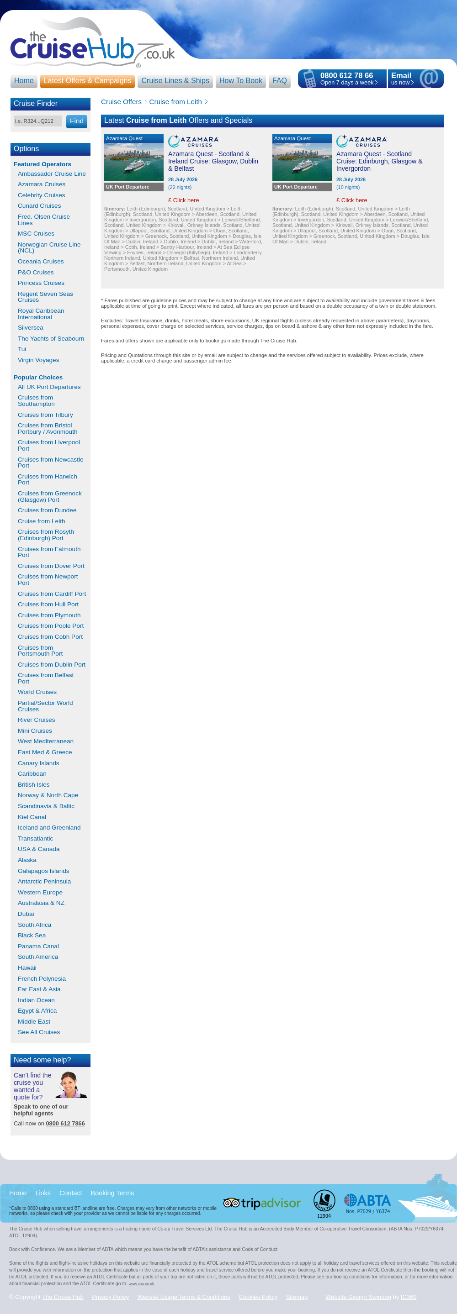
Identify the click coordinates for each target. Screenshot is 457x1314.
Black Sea (32, 935)
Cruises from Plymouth (49, 615)
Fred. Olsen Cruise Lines (44, 220)
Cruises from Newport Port (48, 579)
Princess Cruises (41, 283)
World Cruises (37, 692)
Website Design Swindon (358, 1296)
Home (24, 80)
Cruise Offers (121, 101)
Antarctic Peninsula (44, 881)
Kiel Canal (32, 817)
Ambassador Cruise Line (52, 174)
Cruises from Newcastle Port (51, 463)
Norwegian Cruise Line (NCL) (49, 248)
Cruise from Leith (41, 521)
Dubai (26, 914)
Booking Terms (112, 1193)
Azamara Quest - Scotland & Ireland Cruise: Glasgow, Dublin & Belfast (213, 161)
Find (77, 121)
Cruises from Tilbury (45, 415)
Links (43, 1193)
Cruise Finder (36, 103)
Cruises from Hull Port (48, 604)
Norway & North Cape (48, 795)
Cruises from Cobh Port (50, 637)
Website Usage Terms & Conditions (184, 1296)
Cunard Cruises (39, 206)
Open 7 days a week (347, 82)
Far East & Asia (39, 989)
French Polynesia (42, 979)
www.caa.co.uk (141, 1284)
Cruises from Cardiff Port (52, 594)
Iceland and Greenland (49, 828)
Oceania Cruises (41, 261)
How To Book (240, 80)
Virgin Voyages (38, 360)
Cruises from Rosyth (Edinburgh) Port (46, 535)
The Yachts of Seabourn (51, 339)
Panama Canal (38, 946)
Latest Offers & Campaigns (88, 80)
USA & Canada (38, 849)
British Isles (34, 785)
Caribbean (32, 774)
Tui (22, 349)
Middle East (34, 1022)
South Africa (34, 925)
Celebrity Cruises (41, 195)
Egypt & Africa (37, 1011)
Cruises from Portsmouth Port (40, 651)
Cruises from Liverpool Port (49, 445)
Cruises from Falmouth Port (49, 552)
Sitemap (297, 1296)
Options (26, 148)
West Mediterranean (46, 741)
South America (38, 957)
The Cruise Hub (63, 1296)
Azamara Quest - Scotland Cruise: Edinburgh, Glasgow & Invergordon (379, 161)
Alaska (27, 860)
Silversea (30, 328)
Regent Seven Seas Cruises (45, 297)
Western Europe (40, 892)
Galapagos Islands (43, 871)
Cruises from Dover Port (51, 566)
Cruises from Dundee (47, 510)
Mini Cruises (35, 731)
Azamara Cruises (41, 184)
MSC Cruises (36, 234)
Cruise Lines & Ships (175, 80)
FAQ (279, 80)
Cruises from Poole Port (51, 626)
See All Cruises (39, 1032)
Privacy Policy (110, 1296)
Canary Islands (38, 763)
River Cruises (36, 720)
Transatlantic (35, 839)
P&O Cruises (36, 272)
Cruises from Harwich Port (47, 479)
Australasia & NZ (41, 903)
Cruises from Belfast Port (46, 678)
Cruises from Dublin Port (51, 665)
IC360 (409, 1296)
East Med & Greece (45, 752)
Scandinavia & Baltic (46, 806)
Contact (70, 1193)
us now (401, 79)
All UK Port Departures (49, 387)
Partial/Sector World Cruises (45, 706)
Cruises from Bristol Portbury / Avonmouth (47, 428)
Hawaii (27, 968)
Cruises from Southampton (36, 400)
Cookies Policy (258, 1296)
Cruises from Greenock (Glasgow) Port (50, 496)
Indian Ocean (36, 1000)
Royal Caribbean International (41, 314)
